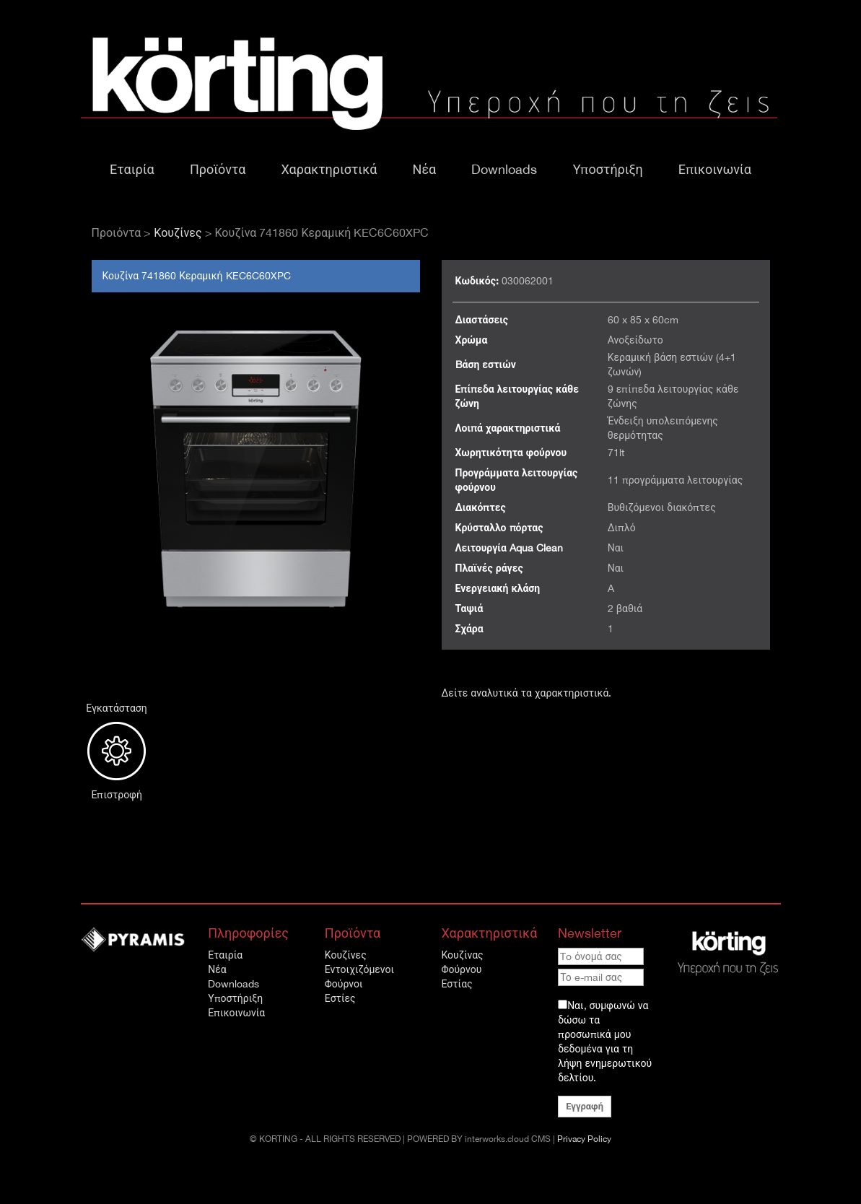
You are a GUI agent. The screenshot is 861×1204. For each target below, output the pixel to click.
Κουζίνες (177, 232)
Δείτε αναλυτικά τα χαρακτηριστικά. (527, 693)
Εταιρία (132, 169)
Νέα (425, 169)
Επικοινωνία (714, 169)
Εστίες (340, 998)
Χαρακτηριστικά (329, 169)
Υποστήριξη (608, 169)
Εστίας (456, 984)
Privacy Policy (584, 1139)
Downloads (504, 169)
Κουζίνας (462, 955)
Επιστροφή (117, 795)
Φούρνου (461, 969)
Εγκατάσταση (117, 745)
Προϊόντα (217, 169)
